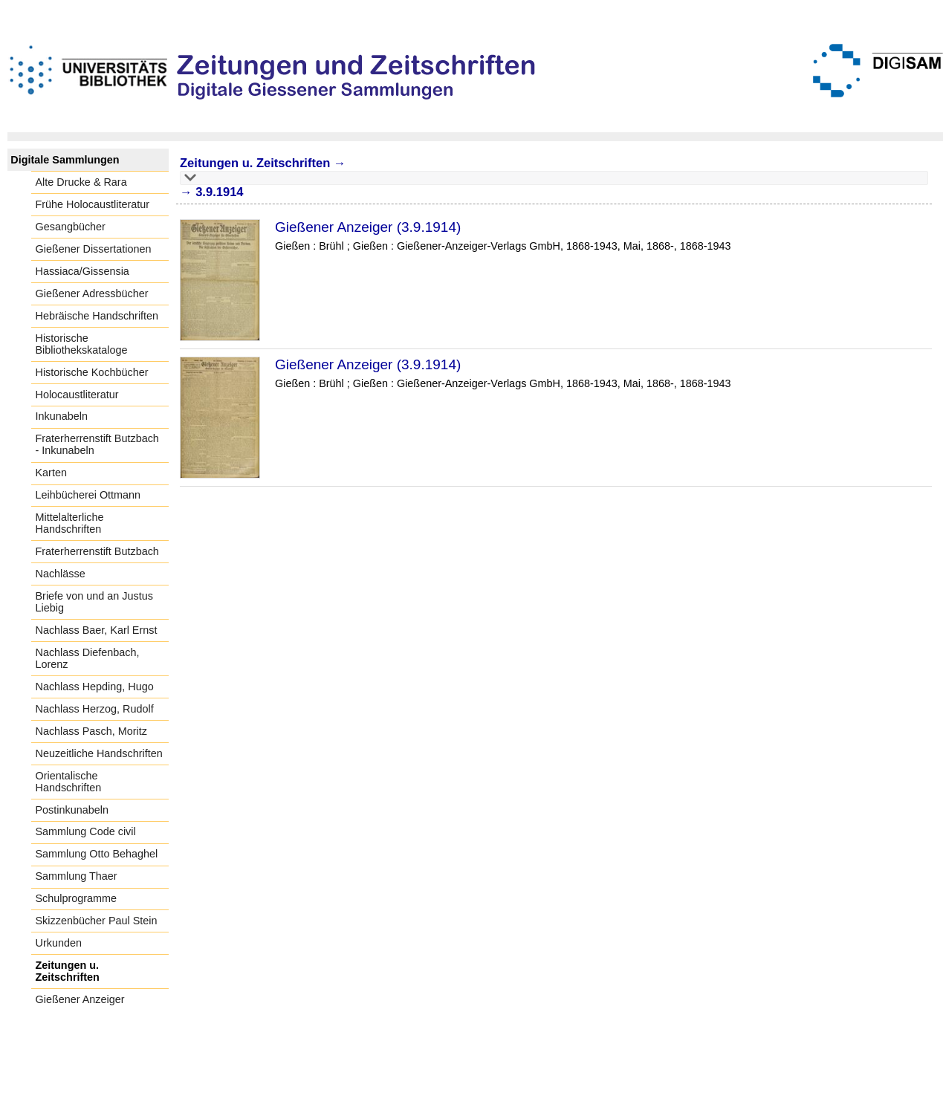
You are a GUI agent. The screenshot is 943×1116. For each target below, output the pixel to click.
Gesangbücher (71, 227)
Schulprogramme (76, 898)
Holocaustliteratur (77, 394)
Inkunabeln (62, 416)
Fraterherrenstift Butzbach (97, 551)
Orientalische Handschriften (69, 782)
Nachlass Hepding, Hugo (95, 686)
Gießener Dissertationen (94, 249)
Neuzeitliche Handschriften (99, 753)
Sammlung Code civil (86, 831)
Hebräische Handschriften (97, 316)
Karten (51, 472)
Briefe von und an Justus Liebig (94, 602)
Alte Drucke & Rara (81, 182)
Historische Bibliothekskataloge (82, 344)
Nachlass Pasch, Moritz (91, 731)
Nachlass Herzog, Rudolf (95, 709)
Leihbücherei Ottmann (88, 495)
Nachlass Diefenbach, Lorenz (88, 658)
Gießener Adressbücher (92, 293)
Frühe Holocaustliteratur (93, 204)
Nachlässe (60, 574)
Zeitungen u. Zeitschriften (68, 971)
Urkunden (59, 943)
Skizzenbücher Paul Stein (97, 921)
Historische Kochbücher (92, 372)
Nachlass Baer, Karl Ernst (97, 630)
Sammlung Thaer (76, 876)
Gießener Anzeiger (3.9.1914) (368, 227)
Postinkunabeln (72, 810)
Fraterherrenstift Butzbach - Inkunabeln (97, 444)
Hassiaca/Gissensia (82, 271)
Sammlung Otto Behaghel (97, 854)
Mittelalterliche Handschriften (70, 523)
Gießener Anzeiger (80, 999)
